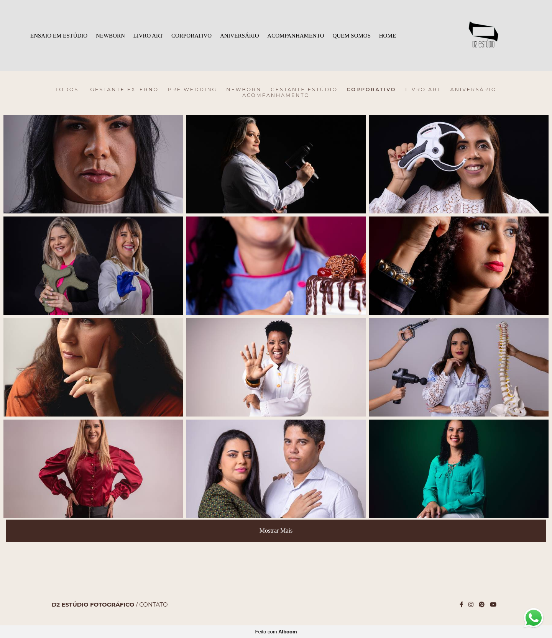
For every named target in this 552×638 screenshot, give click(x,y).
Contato (153, 604)
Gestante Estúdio (304, 89)
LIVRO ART (148, 36)
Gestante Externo (124, 89)
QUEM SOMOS (351, 36)
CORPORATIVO (191, 36)
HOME (387, 36)
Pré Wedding (192, 89)
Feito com (276, 632)
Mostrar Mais (276, 530)
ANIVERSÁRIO (239, 36)
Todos (67, 89)
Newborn (243, 89)
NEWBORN (110, 36)
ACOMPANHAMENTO (295, 36)
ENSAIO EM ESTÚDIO (58, 36)
